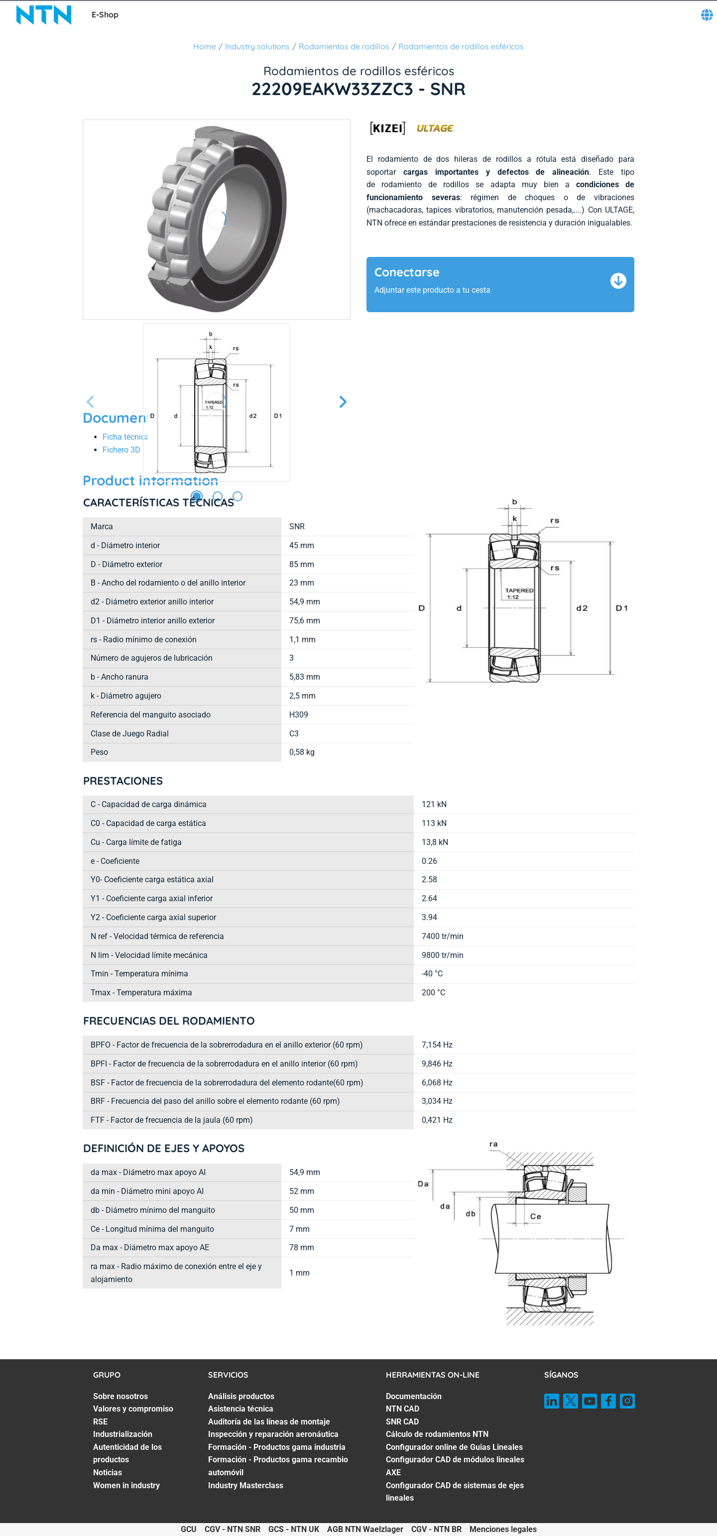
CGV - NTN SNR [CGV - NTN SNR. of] (232, 1529)
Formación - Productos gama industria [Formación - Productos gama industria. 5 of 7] (277, 1447)
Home (204, 46)
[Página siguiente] (343, 402)
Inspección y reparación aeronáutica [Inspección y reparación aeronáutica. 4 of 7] (273, 1434)
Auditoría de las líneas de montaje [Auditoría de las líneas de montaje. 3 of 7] (269, 1421)
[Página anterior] (91, 402)
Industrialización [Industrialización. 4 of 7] (122, 1434)
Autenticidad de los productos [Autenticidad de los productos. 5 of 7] (127, 1453)
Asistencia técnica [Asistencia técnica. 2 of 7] (240, 1409)
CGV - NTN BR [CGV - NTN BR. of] (436, 1529)
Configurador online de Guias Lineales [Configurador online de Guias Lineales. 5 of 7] (454, 1447)
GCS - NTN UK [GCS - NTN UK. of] (293, 1529)
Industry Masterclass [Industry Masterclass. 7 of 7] (245, 1485)
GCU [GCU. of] (189, 1529)
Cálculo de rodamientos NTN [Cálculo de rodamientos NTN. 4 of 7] (437, 1434)
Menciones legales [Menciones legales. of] (503, 1529)
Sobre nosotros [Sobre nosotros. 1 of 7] (120, 1396)
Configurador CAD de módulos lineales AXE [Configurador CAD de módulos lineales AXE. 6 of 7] (455, 1466)
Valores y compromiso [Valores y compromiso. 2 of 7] (133, 1409)
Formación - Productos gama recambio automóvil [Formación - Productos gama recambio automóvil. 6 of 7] (278, 1466)
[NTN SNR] (44, 15)
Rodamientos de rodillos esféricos (461, 46)
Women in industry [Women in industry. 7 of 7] (126, 1485)
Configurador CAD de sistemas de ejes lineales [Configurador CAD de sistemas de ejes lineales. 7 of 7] (455, 1492)
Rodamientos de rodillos (344, 46)
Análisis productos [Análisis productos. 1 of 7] (241, 1396)
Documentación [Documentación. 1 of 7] (414, 1396)
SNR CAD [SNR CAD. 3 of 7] (402, 1421)
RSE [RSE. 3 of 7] (100, 1421)
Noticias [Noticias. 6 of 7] (107, 1472)
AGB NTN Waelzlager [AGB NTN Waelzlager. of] (365, 1529)
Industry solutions (257, 46)
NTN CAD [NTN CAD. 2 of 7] (402, 1409)
